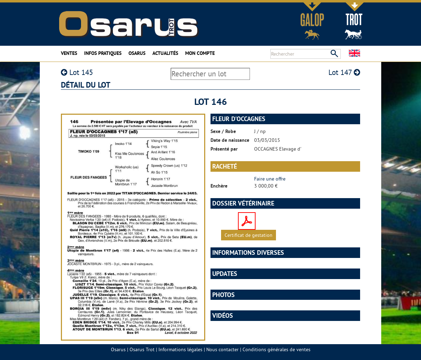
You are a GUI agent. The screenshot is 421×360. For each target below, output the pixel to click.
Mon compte (200, 53)
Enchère (218, 186)
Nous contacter (222, 349)
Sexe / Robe (223, 131)
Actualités (165, 53)
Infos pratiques (102, 53)
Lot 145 (77, 72)
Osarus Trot (142, 349)
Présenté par (224, 149)
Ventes (69, 53)
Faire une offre (269, 179)
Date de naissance (229, 140)
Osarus (136, 53)
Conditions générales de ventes (276, 349)
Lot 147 (344, 72)
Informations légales (180, 349)
